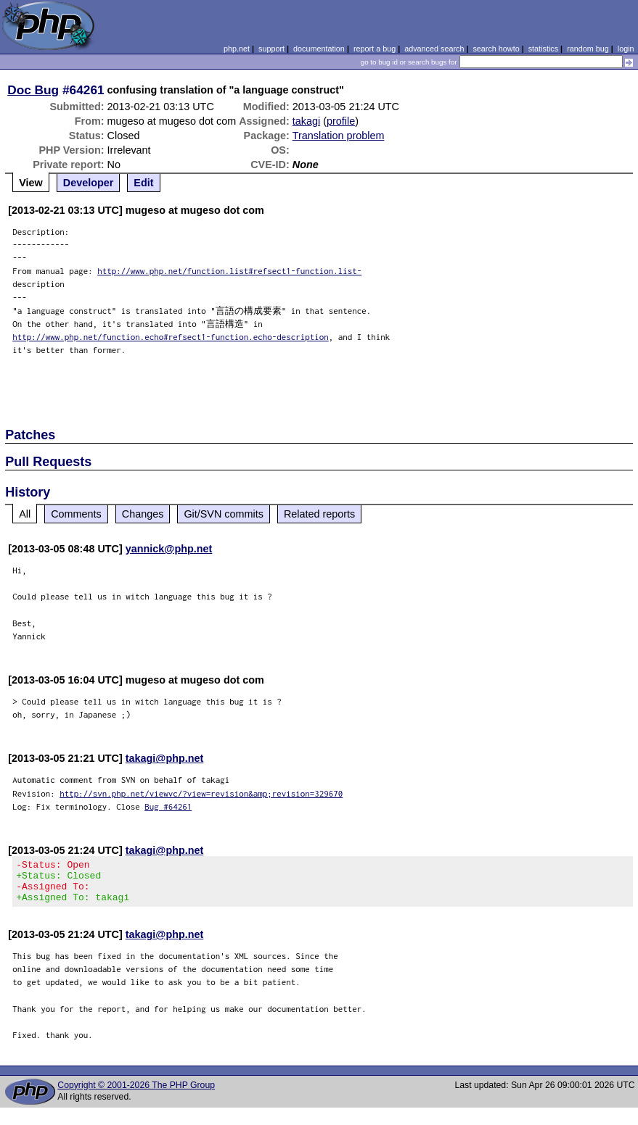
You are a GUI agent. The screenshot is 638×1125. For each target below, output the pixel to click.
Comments (76, 514)
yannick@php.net (169, 549)
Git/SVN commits (223, 514)
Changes (143, 514)
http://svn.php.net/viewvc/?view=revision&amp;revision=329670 (201, 793)
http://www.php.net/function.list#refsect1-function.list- (229, 270)
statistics (543, 48)
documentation (319, 48)
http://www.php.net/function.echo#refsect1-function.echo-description (170, 336)
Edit (143, 182)
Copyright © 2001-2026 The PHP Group (136, 1094)
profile (341, 121)
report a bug (374, 48)
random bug (588, 48)
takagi (306, 121)
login (626, 48)
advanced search (434, 48)
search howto (496, 48)
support (271, 48)
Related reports (319, 514)
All (24, 514)
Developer (88, 182)
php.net (237, 48)
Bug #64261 (168, 806)
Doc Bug (33, 90)
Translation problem (339, 135)
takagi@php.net (165, 758)
